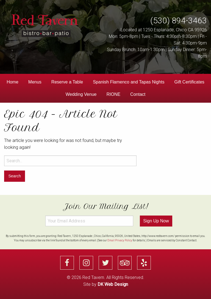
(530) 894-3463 (178, 20)
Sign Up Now (156, 221)
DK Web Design (113, 284)
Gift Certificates (189, 82)
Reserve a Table (67, 82)
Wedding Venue (81, 94)
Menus (34, 82)
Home (12, 82)
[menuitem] (12, 82)
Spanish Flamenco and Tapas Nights (128, 82)
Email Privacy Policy (119, 240)
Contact (137, 94)
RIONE (113, 94)
